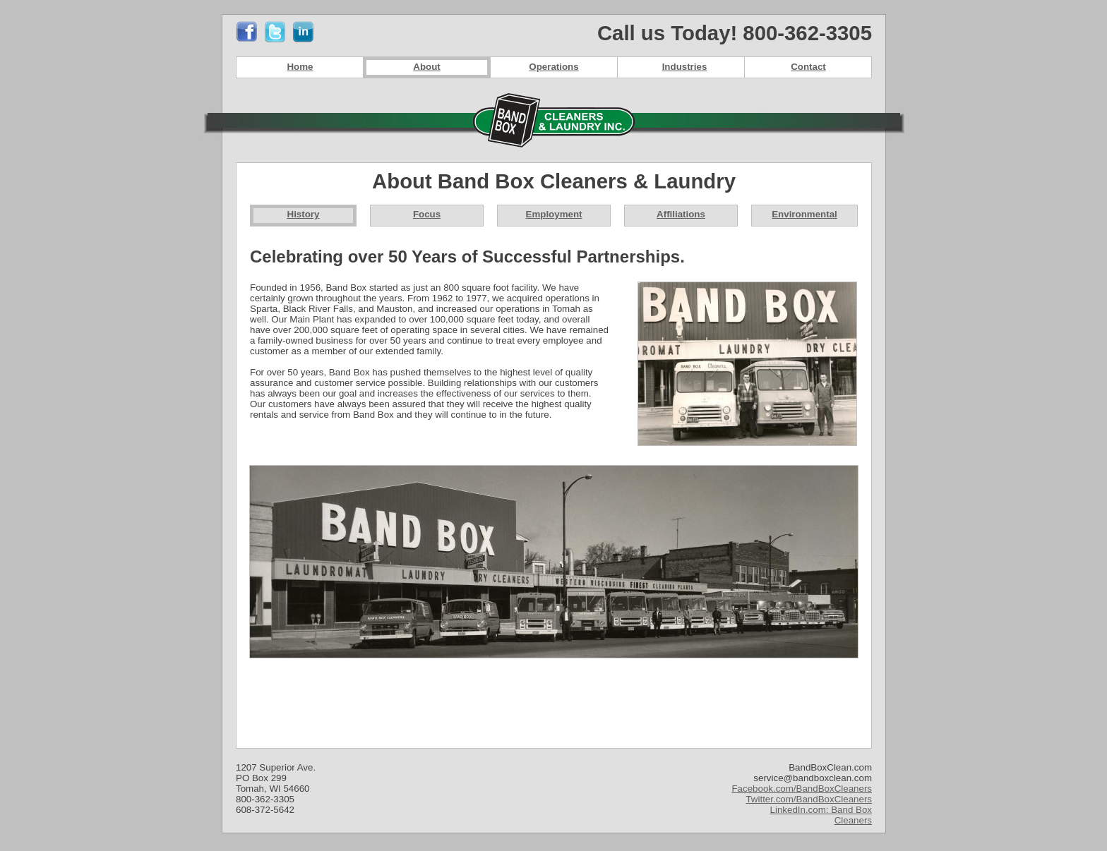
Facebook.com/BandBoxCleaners (801, 788)
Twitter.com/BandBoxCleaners (809, 799)
